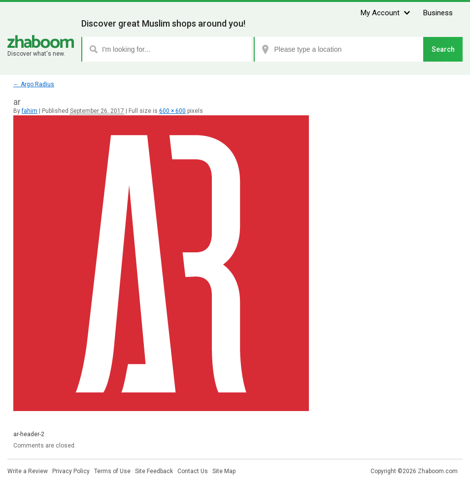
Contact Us (192, 471)
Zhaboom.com (438, 471)
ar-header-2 (28, 434)
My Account (380, 12)
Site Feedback (154, 471)
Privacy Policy (71, 471)
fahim (29, 110)
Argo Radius (33, 84)
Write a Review (27, 471)
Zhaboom (40, 41)
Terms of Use (112, 471)
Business (438, 12)
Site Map (223, 471)
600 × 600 (172, 110)
